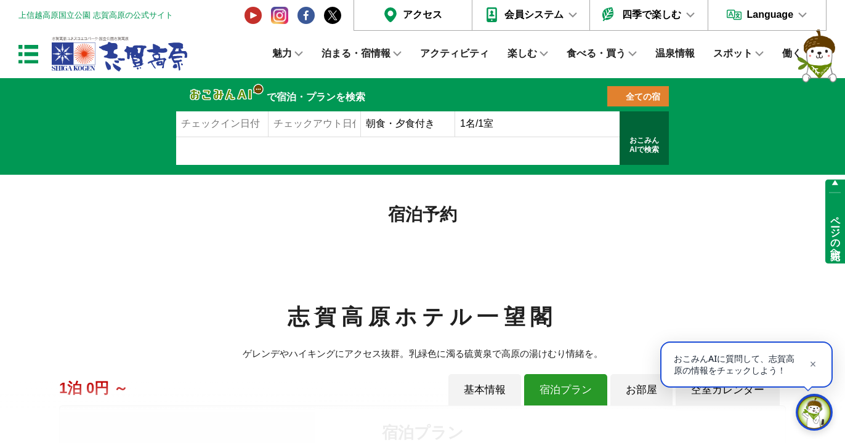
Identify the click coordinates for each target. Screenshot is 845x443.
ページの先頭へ (835, 232)
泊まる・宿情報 (355, 53)
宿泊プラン (566, 389)
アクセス (422, 14)
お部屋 (641, 389)
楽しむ (522, 53)
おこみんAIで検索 (644, 145)
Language (769, 14)
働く (792, 53)
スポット (733, 53)
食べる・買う (596, 53)
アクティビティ (454, 53)
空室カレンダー (727, 389)
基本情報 (485, 389)
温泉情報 (675, 53)
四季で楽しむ (651, 14)
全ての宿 (643, 97)
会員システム (534, 14)
